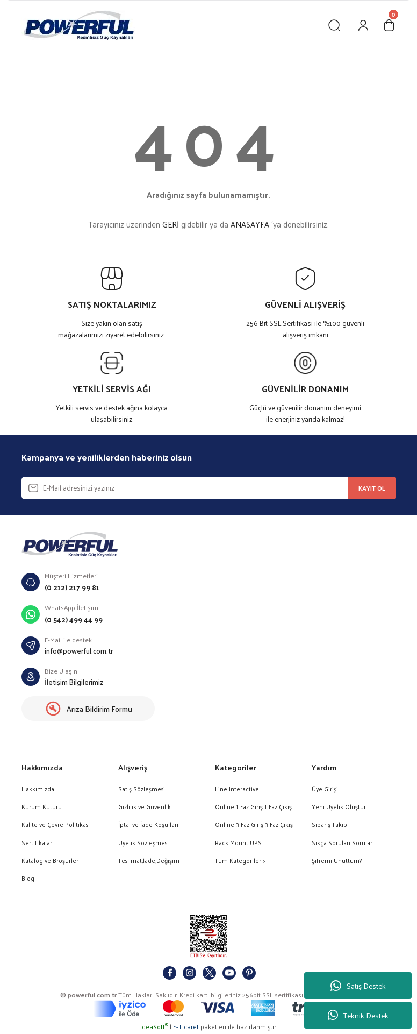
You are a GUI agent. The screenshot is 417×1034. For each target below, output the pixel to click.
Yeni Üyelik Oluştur (339, 806)
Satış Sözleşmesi (141, 789)
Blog (27, 878)
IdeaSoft (154, 1026)
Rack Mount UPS (238, 842)
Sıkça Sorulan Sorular (342, 842)
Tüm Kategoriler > (240, 860)
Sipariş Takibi (330, 824)
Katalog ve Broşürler (49, 860)
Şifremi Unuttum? (337, 860)
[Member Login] (363, 25)
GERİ (170, 224)
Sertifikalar (36, 842)
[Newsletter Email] (208, 488)
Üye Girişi (325, 789)
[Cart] (389, 25)
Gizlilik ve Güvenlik (144, 806)
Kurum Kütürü (41, 806)
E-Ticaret (186, 1026)
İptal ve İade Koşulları (148, 824)
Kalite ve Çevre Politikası (55, 824)
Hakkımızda (37, 789)
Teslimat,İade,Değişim (148, 860)
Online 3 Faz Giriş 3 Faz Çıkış (254, 824)
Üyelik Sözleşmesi (143, 842)
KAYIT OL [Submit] (371, 488)
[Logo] (78, 25)
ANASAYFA (250, 224)
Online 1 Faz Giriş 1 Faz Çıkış (253, 806)
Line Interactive (237, 789)
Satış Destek (358, 986)
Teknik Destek (358, 1015)
